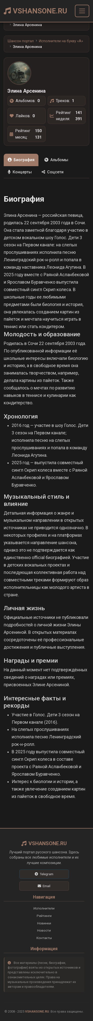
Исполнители (44, 908)
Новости (44, 930)
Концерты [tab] (20, 172)
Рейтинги (44, 916)
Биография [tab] (21, 159)
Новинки (44, 923)
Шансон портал (21, 41)
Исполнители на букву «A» (61, 41)
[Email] (44, 886)
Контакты (44, 938)
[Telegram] (44, 874)
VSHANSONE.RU (35, 11)
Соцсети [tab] (52, 172)
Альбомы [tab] (56, 159)
